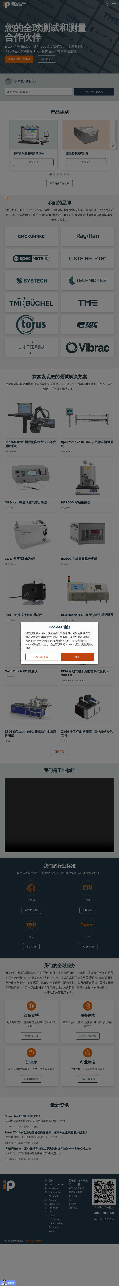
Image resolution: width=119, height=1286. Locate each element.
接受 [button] (77, 657)
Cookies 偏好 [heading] (59, 627)
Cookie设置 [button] (41, 657)
